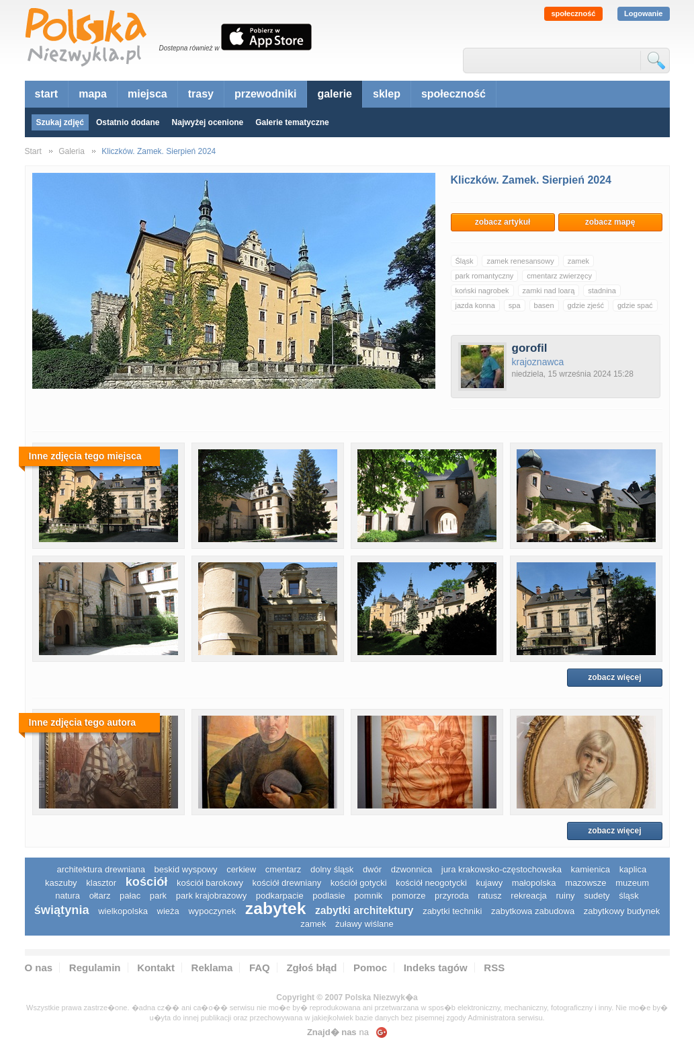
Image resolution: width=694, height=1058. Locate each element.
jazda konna (475, 305)
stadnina (602, 291)
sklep (386, 94)
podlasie (328, 896)
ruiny (565, 896)
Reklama (212, 967)
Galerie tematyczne (292, 122)
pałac (130, 896)
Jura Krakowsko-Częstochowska (501, 869)
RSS (494, 967)
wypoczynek (212, 911)
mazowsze (585, 883)
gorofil (530, 348)
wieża (168, 911)
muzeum (632, 883)
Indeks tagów (436, 967)
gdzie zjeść (586, 305)
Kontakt (156, 967)
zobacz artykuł (503, 222)
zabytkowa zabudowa (532, 911)
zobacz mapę (610, 222)
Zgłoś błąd (311, 967)
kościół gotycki (359, 883)
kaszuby (61, 883)
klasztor (101, 883)
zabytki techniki (452, 911)
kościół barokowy (210, 883)
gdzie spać (635, 305)
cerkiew (241, 869)
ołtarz (100, 896)
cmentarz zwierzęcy (559, 276)
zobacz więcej (614, 677)
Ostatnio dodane (128, 122)
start (46, 94)
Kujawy (489, 883)
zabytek (275, 908)
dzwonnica (411, 869)
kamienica (591, 869)
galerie (334, 94)
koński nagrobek (482, 291)
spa (515, 305)
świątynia (61, 910)
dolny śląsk (331, 869)
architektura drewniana (100, 869)
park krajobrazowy (211, 896)
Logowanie (643, 13)
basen (544, 305)
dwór (372, 869)
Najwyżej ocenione (208, 122)
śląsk (629, 896)
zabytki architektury (364, 910)
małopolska (534, 883)
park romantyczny (485, 276)
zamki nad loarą (549, 291)
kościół (147, 882)
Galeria (71, 151)
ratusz (489, 896)
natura (67, 896)
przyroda (452, 896)
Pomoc (370, 967)
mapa (93, 94)
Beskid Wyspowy (186, 869)
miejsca (147, 94)
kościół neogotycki (431, 883)
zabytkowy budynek (622, 911)
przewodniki (265, 94)
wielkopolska (123, 911)
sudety (596, 896)
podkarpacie (280, 896)
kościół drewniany (287, 883)
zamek (578, 261)
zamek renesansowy (520, 261)
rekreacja (528, 896)
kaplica (632, 869)
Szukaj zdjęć (60, 122)
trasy (201, 94)
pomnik (368, 896)
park (158, 896)
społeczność (573, 13)
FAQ (259, 967)
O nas (39, 967)
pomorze (409, 896)
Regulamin (95, 967)
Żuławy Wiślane (364, 924)
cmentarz (283, 869)
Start (33, 151)
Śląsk (465, 261)
